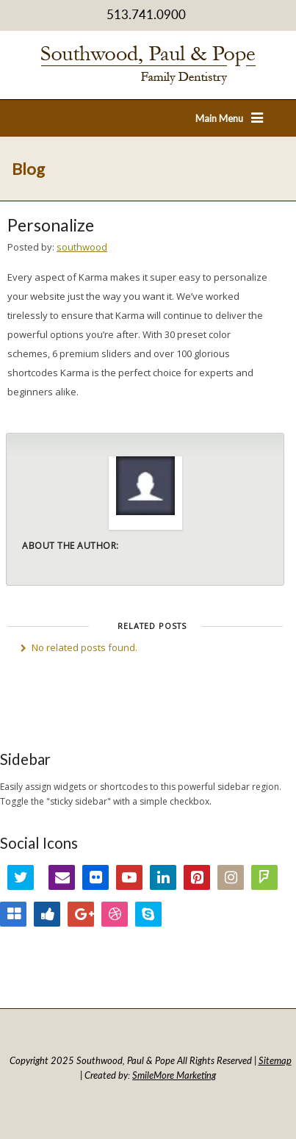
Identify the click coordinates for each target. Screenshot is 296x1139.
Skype (148, 914)
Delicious (13, 914)
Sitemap (275, 1060)
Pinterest (197, 877)
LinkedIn (163, 877)
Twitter (20, 877)
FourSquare (264, 877)
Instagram (230, 877)
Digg (47, 914)
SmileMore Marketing (174, 1075)
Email (61, 877)
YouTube (129, 877)
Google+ (81, 914)
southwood (82, 247)
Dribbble (114, 914)
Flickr (95, 877)
